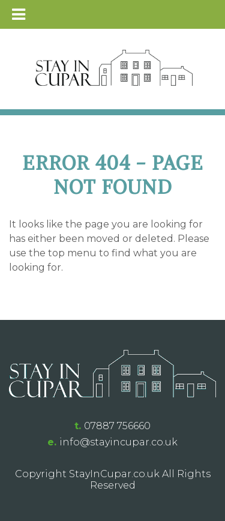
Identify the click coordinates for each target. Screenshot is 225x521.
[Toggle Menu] (18, 14)
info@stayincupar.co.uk (118, 442)
